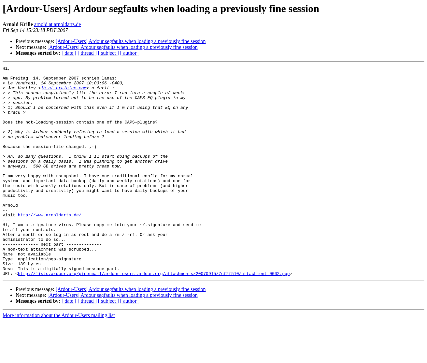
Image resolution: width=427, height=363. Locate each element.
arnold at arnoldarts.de (57, 24)
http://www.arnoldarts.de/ (49, 245)
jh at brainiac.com (63, 92)
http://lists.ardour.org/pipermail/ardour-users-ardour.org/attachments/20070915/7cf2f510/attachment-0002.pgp (154, 315)
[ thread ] (87, 53)
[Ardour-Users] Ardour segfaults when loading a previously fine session (131, 41)
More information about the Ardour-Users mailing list (59, 357)
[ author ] (130, 53)
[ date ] (69, 53)
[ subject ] (108, 53)
